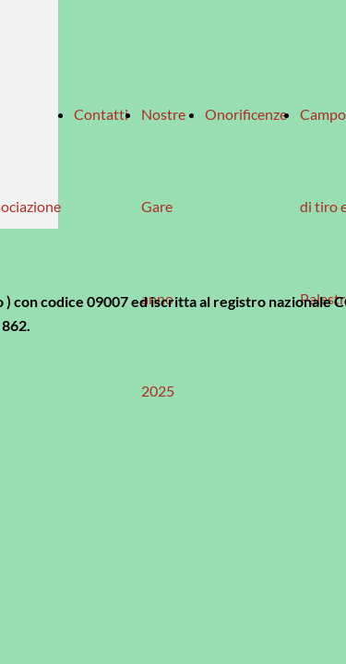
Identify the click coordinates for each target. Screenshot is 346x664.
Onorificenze (246, 114)
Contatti (101, 114)
